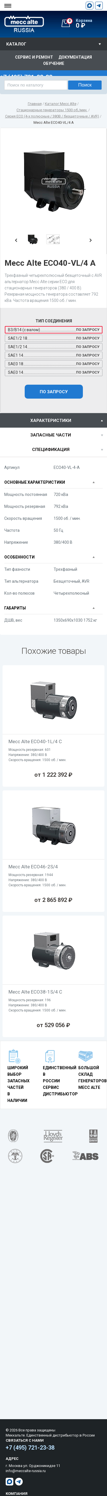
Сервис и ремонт (34, 57)
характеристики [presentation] (50, 420)
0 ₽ (86, 23)
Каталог (16, 44)
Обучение (53, 63)
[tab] (53, 420)
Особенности (19, 557)
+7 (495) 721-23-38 (30, 1447)
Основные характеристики (34, 482)
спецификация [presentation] (51, 449)
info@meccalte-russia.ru (26, 1471)
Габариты (15, 608)
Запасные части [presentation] (50, 435)
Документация (75, 57)
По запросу (54, 391)
